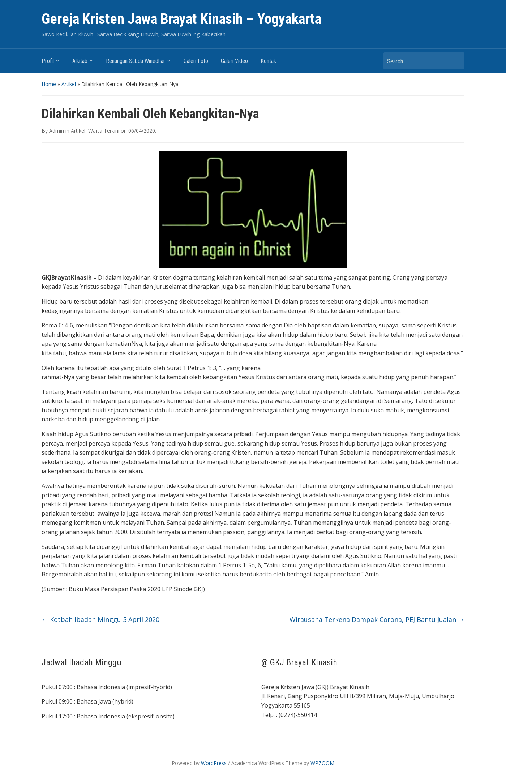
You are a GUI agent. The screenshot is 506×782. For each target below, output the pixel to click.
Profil (48, 60)
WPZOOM (322, 763)
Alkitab (79, 60)
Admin (56, 130)
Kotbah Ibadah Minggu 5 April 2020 (100, 619)
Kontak (268, 60)
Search (455, 60)
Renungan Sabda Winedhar (135, 60)
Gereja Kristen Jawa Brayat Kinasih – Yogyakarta (181, 18)
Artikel (68, 84)
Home (49, 84)
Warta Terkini (103, 130)
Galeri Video (234, 60)
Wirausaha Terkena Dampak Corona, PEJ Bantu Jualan (377, 619)
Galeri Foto (196, 60)
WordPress (214, 763)
